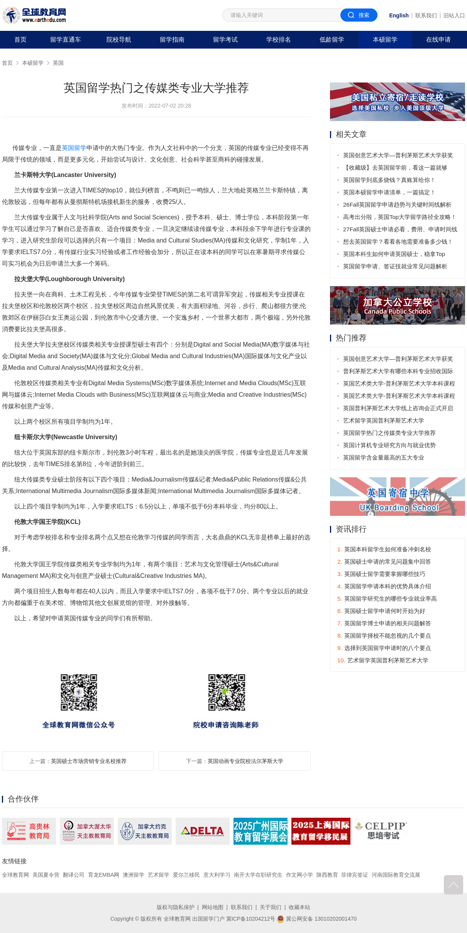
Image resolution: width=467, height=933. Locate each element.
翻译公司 (74, 875)
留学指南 (172, 39)
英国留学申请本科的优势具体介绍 (384, 586)
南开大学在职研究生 (258, 875)
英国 (58, 63)
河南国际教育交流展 (396, 875)
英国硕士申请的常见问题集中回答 (384, 561)
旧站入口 (454, 15)
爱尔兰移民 (186, 875)
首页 (20, 39)
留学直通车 (65, 39)
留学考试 (225, 39)
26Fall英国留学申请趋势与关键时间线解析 (397, 204)
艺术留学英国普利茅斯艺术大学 (383, 420)
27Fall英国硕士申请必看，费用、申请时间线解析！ (400, 231)
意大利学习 (216, 875)
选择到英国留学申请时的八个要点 (384, 648)
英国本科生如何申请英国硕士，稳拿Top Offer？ (394, 255)
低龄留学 (332, 39)
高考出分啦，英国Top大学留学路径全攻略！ (400, 217)
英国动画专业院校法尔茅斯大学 (245, 761)
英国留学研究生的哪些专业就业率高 (387, 598)
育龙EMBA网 (104, 875)
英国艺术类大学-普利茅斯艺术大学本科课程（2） (399, 385)
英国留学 (74, 148)
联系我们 (426, 15)
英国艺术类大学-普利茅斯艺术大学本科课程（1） (399, 397)
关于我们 (270, 907)
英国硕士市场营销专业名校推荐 (89, 761)
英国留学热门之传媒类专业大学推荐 (389, 432)
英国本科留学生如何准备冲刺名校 (384, 549)
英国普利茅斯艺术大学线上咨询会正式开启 (398, 408)
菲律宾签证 (354, 875)
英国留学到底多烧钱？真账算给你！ (389, 180)
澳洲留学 (133, 875)
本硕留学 (385, 39)
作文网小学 (299, 875)
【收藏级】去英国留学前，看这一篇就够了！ (395, 169)
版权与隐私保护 (176, 907)
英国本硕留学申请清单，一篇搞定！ (389, 192)
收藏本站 (299, 907)
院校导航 (119, 39)
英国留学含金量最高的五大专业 (383, 457)
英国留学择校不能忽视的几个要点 (384, 635)
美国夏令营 (45, 875)
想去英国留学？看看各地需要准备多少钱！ (398, 241)
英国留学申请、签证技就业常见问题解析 (395, 266)
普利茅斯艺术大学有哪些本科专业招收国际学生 (398, 372)
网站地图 (212, 907)
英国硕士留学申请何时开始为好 (381, 611)
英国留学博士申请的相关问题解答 (384, 623)
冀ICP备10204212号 (251, 919)
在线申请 (438, 39)
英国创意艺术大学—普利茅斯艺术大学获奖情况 (398, 157)
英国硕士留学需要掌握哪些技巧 (381, 574)
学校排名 (278, 39)
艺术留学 (158, 875)
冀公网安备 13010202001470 (317, 919)
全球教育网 (15, 875)
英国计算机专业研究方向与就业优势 (389, 445)
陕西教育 (327, 875)
